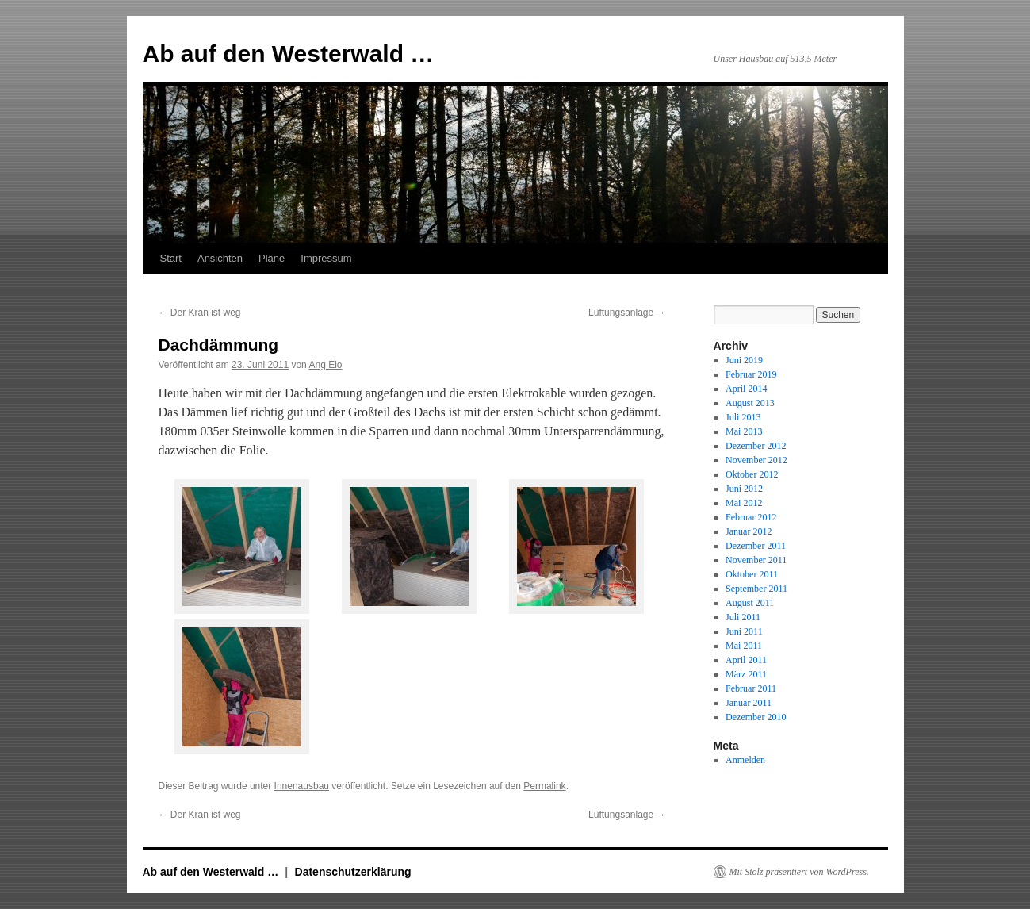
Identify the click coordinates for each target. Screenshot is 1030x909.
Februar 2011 (751, 688)
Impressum (326, 258)
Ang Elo (325, 364)
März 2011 (746, 674)
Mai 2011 (744, 645)
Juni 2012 (744, 488)
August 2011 (750, 602)
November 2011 (756, 560)
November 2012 (756, 460)
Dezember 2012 (756, 445)
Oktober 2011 (752, 574)
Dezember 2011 (756, 545)
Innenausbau (301, 786)
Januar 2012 (749, 531)
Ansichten (220, 258)
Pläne (271, 258)
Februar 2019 (751, 374)
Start (171, 258)
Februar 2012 (751, 517)
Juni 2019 (744, 360)
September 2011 (756, 588)
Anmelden (745, 759)
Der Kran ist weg (200, 312)
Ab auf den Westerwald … (289, 53)
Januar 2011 (749, 702)
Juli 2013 (743, 417)
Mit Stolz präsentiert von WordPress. (799, 871)
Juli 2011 (743, 617)
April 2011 (746, 659)
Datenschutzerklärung (353, 871)
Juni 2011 (744, 631)
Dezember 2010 (756, 717)
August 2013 (750, 402)
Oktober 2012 (752, 474)
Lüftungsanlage (626, 312)
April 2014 (746, 388)
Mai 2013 (744, 431)
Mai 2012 (744, 502)
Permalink (544, 786)
